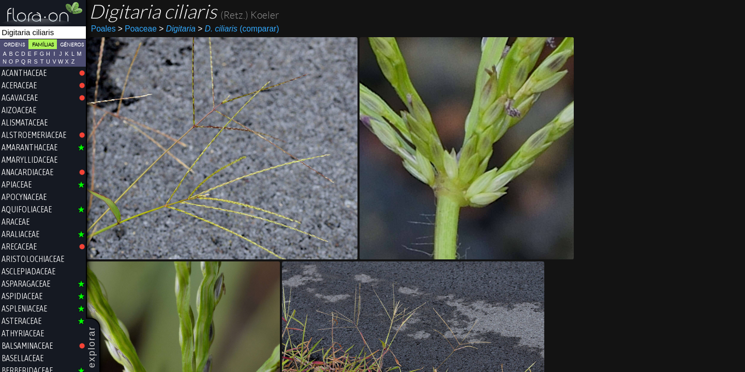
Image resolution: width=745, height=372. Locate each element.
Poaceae (137, 28)
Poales (103, 28)
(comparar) (238, 29)
